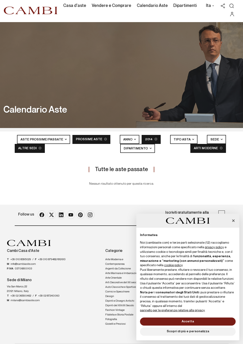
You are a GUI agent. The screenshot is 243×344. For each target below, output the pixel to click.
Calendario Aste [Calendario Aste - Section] (152, 6)
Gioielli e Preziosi (115, 324)
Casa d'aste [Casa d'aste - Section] (74, 6)
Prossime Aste (91, 139)
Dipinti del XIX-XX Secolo (119, 305)
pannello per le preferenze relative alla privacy (172, 310)
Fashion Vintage (115, 310)
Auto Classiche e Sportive (120, 287)
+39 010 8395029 (20, 259)
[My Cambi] (233, 14)
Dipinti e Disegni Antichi (119, 301)
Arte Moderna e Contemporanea (115, 261)
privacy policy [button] (214, 247)
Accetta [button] (188, 321)
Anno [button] (128, 139)
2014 (151, 139)
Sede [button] (215, 139)
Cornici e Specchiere (117, 291)
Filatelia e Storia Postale (119, 314)
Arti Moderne (208, 148)
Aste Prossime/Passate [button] (42, 139)
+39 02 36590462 (20, 295)
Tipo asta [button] (182, 139)
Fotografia (111, 319)
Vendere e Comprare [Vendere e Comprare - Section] (111, 6)
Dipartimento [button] (136, 148)
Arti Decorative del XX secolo (122, 282)
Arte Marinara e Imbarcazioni (122, 273)
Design (109, 296)
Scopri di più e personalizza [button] (188, 331)
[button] (208, 6)
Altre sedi (29, 148)
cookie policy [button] (173, 265)
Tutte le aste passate (121, 169)
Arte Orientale (113, 278)
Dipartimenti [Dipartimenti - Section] (185, 6)
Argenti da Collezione (118, 268)
